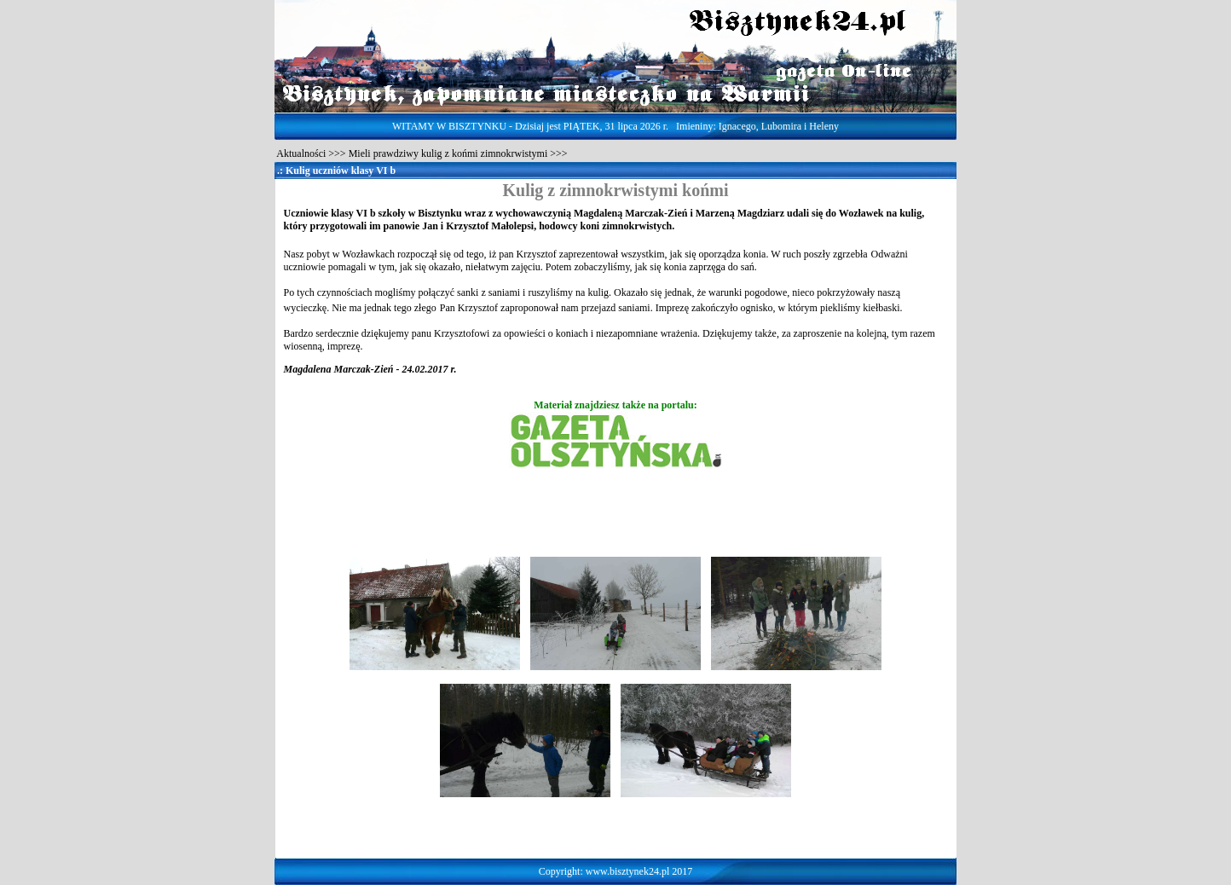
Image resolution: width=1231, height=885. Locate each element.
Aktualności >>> (310, 153)
